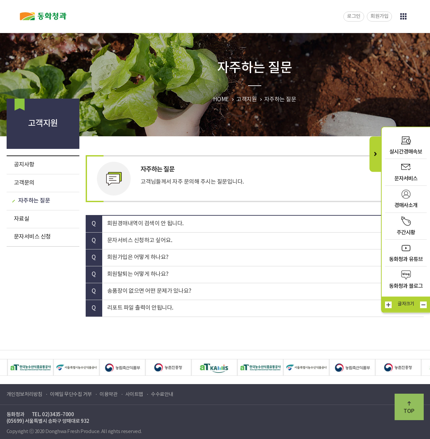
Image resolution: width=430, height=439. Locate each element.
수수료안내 (162, 394)
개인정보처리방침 (24, 394)
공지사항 (24, 164)
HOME (221, 99)
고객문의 (24, 183)
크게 (388, 304)
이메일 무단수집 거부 (71, 394)
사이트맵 (134, 394)
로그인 (354, 16)
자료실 (21, 219)
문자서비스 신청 (32, 237)
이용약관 (108, 394)
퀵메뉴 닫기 (375, 154)
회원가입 (379, 16)
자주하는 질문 (34, 201)
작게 (423, 304)
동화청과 (43, 16)
